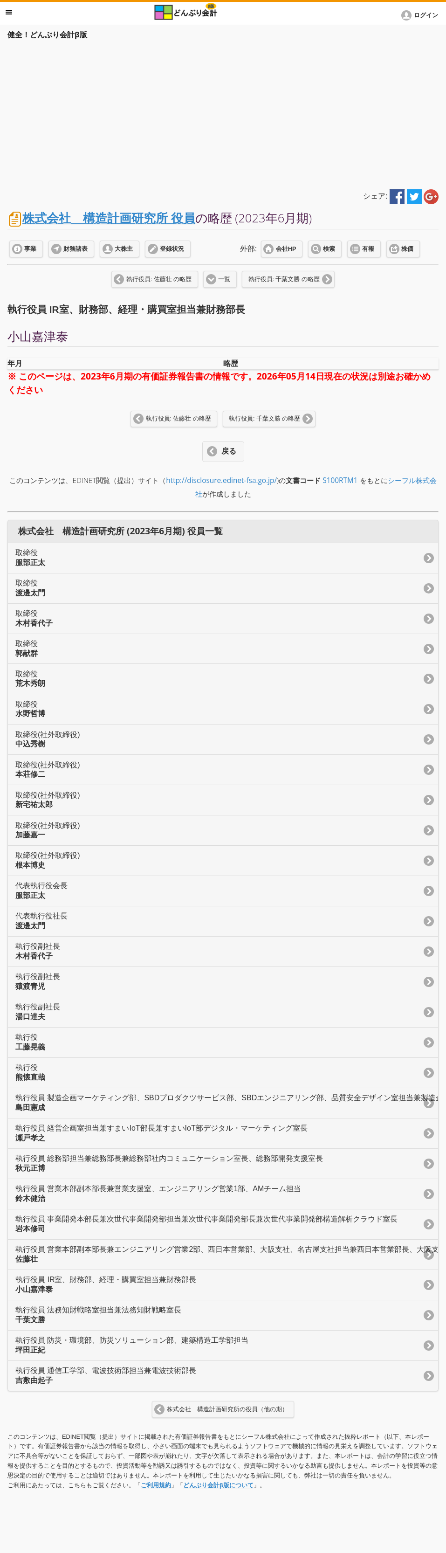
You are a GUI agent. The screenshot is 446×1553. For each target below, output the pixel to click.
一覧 (224, 279)
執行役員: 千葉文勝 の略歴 (284, 279)
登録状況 (172, 249)
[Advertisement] (223, 113)
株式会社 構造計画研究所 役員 (108, 218)
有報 (368, 249)
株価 (407, 249)
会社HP (286, 249)
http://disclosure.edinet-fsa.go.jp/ (221, 480)
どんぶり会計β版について (218, 1485)
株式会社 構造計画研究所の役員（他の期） (227, 1409)
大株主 (124, 249)
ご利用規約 (156, 1485)
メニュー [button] (8, 12)
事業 (30, 249)
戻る (228, 451)
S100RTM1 (339, 480)
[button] (421, 15)
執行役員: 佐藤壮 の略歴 (159, 279)
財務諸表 (75, 249)
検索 (329, 249)
